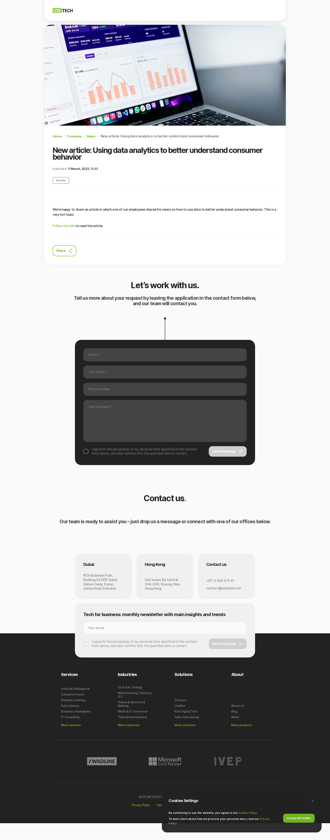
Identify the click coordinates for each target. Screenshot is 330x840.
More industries (129, 740)
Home (57, 136)
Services (187, 10)
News (243, 10)
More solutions (184, 740)
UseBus (179, 721)
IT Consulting (70, 732)
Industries (209, 10)
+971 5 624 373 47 (221, 588)
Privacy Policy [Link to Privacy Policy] (139, 821)
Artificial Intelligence (75, 704)
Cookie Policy (247, 812)
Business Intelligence (76, 727)
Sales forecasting (186, 732)
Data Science (70, 721)
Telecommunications (132, 732)
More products (241, 740)
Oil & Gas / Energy (130, 703)
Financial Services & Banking (131, 719)
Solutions (165, 10)
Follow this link (64, 226)
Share (64, 251)
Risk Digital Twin (185, 727)
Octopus (180, 715)
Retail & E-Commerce (133, 727)
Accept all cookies (299, 817)
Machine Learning (73, 715)
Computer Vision (72, 710)
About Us (237, 721)
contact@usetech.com (223, 596)
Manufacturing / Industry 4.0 (135, 710)
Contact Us (269, 10)
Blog (228, 10)
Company (143, 10)
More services (71, 740)
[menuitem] (143, 10)
